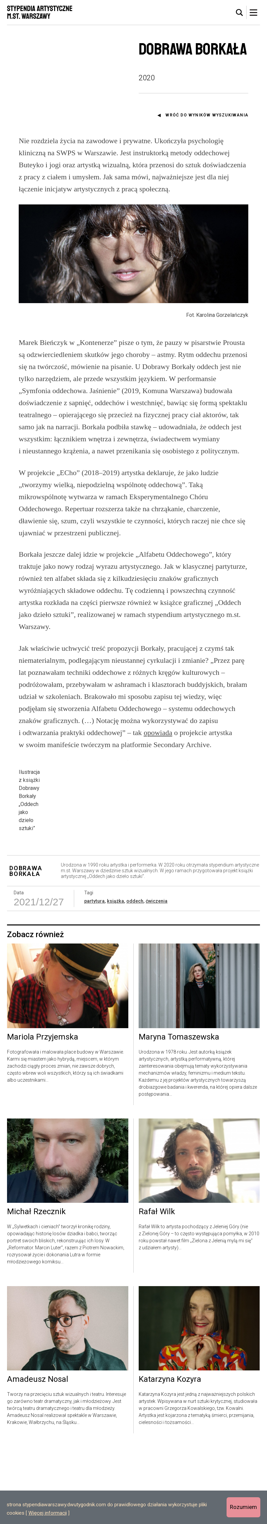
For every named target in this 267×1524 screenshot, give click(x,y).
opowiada (158, 732)
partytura (94, 978)
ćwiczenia (156, 978)
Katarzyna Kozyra (170, 1456)
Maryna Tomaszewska (179, 1114)
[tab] (239, 12)
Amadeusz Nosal (37, 1456)
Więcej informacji (47, 1513)
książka (115, 978)
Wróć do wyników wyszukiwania (206, 115)
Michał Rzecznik (36, 1289)
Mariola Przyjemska (42, 1114)
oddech (134, 978)
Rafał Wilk (157, 1289)
